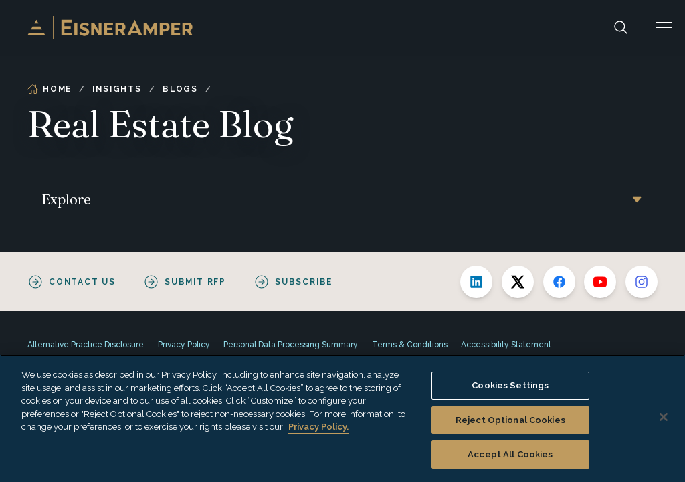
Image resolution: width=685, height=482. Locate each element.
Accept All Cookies (510, 454)
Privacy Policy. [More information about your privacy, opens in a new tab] (318, 427)
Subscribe (303, 282)
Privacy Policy (184, 344)
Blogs (180, 89)
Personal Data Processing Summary (290, 344)
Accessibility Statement (506, 344)
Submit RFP (195, 282)
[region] (342, 418)
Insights (116, 89)
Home (49, 89)
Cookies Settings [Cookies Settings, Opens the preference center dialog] (510, 385)
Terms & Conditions (410, 344)
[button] (663, 28)
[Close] (663, 417)
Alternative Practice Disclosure (85, 344)
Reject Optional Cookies (510, 420)
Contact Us (82, 282)
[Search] (620, 28)
